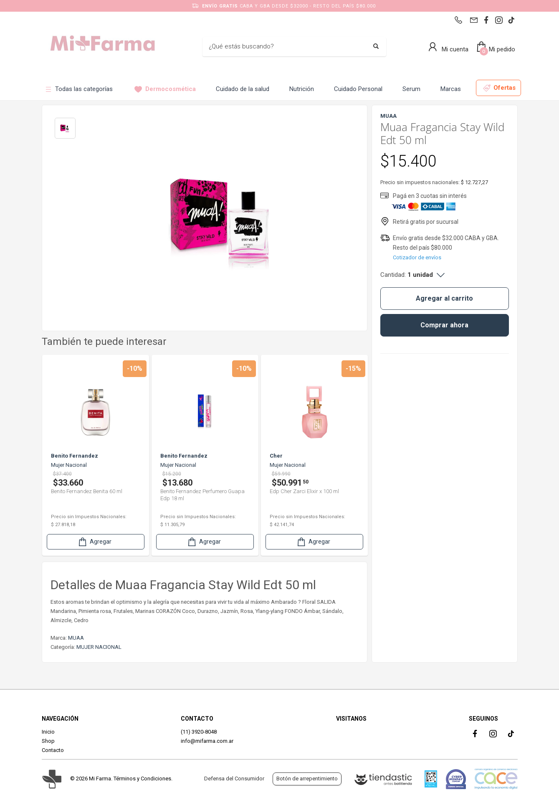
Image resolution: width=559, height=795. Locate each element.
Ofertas (499, 88)
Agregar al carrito (444, 298)
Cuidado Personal (358, 89)
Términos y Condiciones (142, 778)
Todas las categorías (79, 89)
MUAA (76, 638)
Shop (48, 741)
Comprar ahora (444, 325)
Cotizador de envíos (417, 257)
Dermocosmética (165, 89)
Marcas (450, 89)
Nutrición (301, 89)
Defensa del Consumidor (234, 778)
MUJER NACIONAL (98, 647)
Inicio (48, 732)
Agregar (94, 542)
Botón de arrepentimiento (307, 778)
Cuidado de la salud (242, 89)
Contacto (53, 750)
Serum (411, 89)
